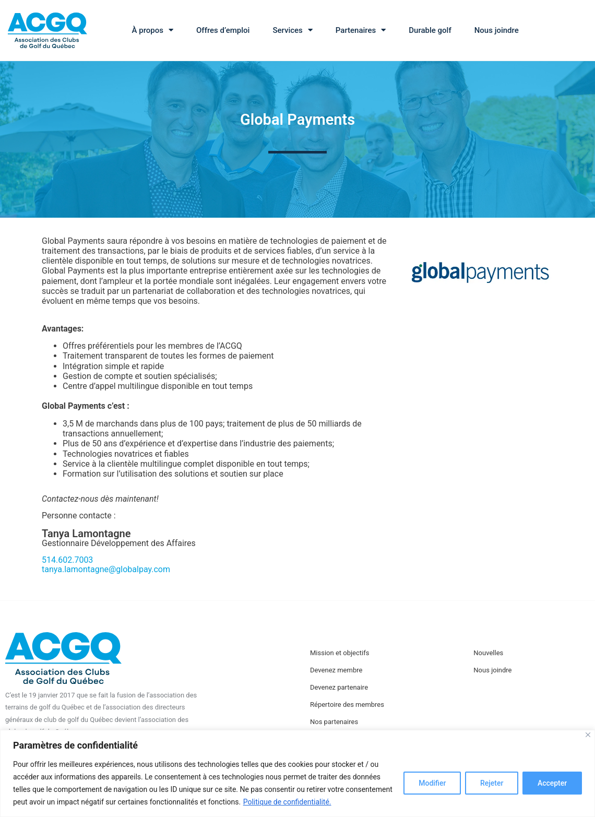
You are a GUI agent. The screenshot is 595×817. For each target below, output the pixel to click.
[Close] (588, 734)
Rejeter (491, 783)
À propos (152, 30)
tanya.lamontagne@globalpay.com (106, 569)
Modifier (431, 783)
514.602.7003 (67, 560)
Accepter (552, 783)
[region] (297, 773)
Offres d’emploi (222, 30)
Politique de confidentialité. (287, 802)
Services (292, 30)
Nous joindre (496, 30)
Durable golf (430, 30)
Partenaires (361, 30)
